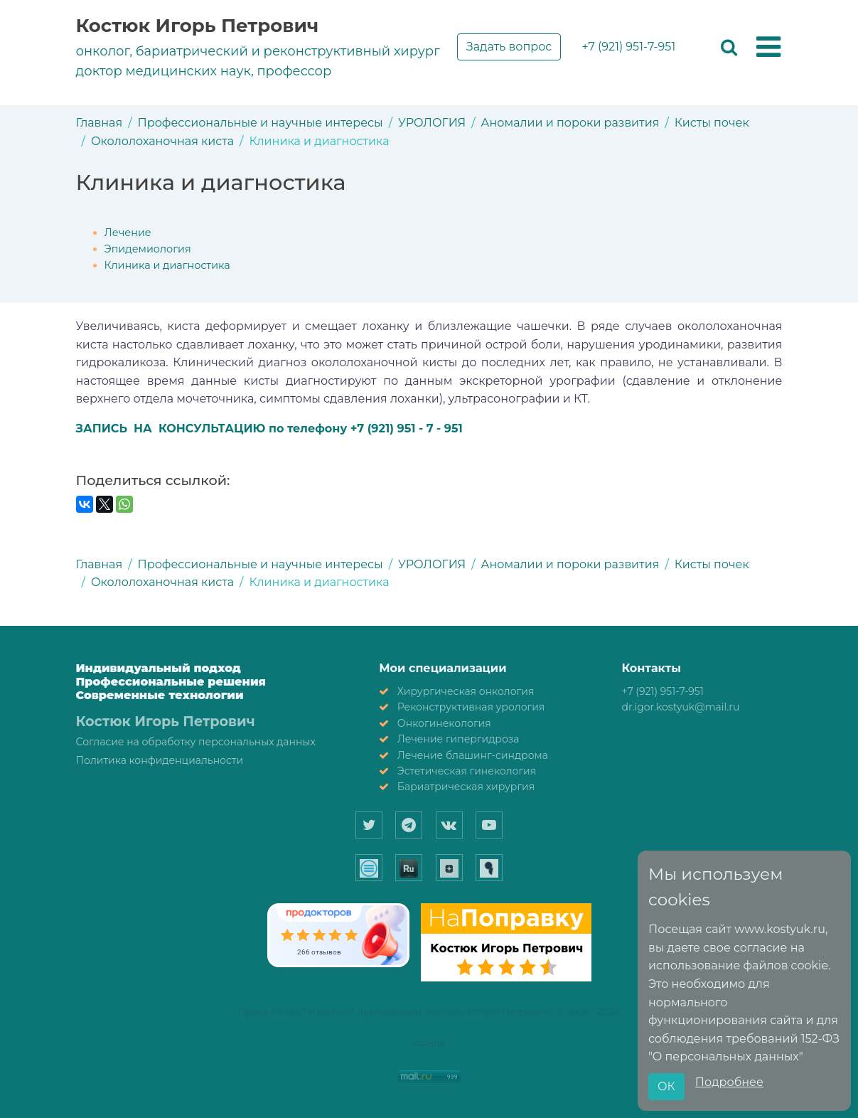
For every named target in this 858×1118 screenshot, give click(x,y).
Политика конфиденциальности (160, 760)
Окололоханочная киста (162, 141)
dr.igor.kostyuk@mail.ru (680, 707)
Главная (99, 122)
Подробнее (729, 1082)
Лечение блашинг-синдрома (472, 755)
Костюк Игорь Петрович (197, 25)
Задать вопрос (509, 46)
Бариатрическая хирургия (466, 786)
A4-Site (429, 1043)
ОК (666, 1086)
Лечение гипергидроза (458, 739)
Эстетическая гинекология (466, 771)
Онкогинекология (444, 723)
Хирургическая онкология (466, 691)
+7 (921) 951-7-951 (628, 46)
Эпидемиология (147, 249)
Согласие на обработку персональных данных (196, 741)
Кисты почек (712, 122)
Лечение (127, 232)
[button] (768, 48)
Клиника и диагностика (167, 265)
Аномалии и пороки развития (570, 122)
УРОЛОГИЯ (432, 122)
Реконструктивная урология (471, 707)
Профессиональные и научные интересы (260, 122)
